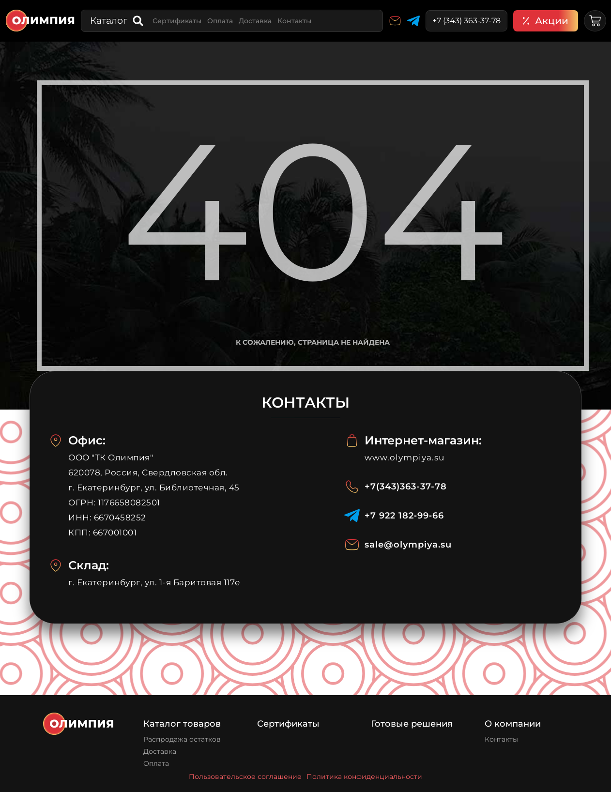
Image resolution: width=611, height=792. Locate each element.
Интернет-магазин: (423, 440)
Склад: (88, 565)
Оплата (220, 20)
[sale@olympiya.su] (352, 544)
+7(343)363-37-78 (406, 486)
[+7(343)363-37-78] (352, 486)
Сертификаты (177, 20)
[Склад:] (55, 565)
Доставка (255, 20)
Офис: (87, 440)
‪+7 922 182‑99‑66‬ (404, 515)
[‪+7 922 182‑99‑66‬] (352, 515)
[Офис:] (55, 440)
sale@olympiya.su (408, 544)
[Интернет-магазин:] (352, 440)
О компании (513, 723)
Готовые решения (412, 723)
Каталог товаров (182, 723)
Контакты (294, 20)
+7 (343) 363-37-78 (466, 20)
